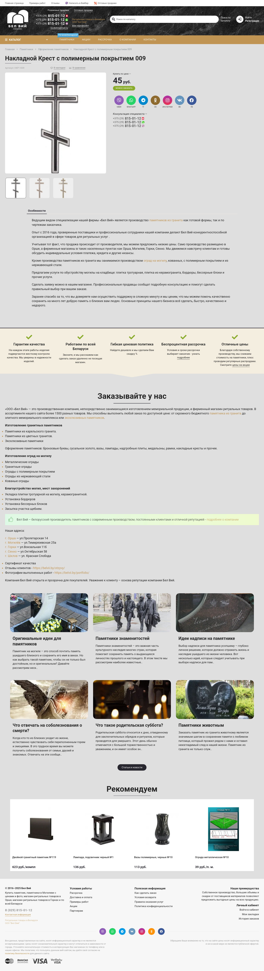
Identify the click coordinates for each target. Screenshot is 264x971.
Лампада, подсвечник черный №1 (94, 856)
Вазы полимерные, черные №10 (154, 856)
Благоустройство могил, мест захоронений (37, 488)
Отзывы (55, 3)
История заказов (249, 918)
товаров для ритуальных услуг (86, 236)
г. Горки (10, 547)
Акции (86, 39)
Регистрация (252, 21)
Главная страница (14, 3)
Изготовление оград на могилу (28, 456)
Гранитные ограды (18, 466)
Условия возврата (145, 897)
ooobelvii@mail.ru (59, 28)
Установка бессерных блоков (26, 504)
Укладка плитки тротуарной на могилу (32, 494)
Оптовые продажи (105, 3)
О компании (128, 39)
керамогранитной (74, 494)
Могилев (138, 248)
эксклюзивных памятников (84, 417)
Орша (127, 248)
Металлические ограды (22, 462)
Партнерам (76, 910)
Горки (150, 248)
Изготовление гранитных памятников (33, 425)
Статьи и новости (132, 767)
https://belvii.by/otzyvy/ (49, 568)
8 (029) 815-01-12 (18, 910)
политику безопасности (17, 953)
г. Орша (10, 538)
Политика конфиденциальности (154, 906)
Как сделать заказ (145, 892)
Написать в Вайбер (76, 3)
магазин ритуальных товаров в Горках (36, 900)
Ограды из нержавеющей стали (27, 476)
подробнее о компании (223, 519)
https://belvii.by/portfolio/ (72, 572)
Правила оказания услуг (149, 901)
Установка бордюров (20, 499)
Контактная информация (18, 914)
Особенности (37, 210)
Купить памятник (15, 892)
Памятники (68, 38)
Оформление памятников (23, 448)
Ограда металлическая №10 (212, 856)
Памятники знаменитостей (123, 638)
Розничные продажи (58, 10)
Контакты (150, 39)
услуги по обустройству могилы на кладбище (82, 272)
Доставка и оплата (81, 897)
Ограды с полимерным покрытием (30, 471)
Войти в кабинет (249, 909)
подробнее (183, 357)
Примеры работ (37, 3)
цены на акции (241, 364)
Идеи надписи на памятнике (206, 638)
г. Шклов (11, 556)
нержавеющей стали (46, 265)
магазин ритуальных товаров (232, 409)
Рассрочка (105, 39)
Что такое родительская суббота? (129, 725)
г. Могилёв (12, 542)
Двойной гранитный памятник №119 (34, 856)
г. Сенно (11, 551)
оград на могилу (155, 260)
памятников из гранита (166, 220)
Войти (248, 17)
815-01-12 (52, 16)
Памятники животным (201, 725)
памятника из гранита (225, 413)
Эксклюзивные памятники (24, 441)
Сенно (160, 248)
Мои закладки (250, 914)
